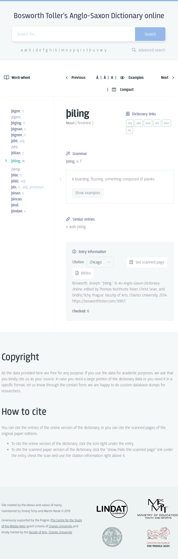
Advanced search (148, 50)
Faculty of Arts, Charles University (50, 532)
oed (130, 124)
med (148, 124)
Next (167, 77)
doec (166, 124)
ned (138, 124)
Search (150, 34)
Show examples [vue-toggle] (87, 193)
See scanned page (147, 262)
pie (129, 131)
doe (157, 124)
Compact (123, 89)
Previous (76, 77)
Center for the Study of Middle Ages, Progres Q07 (158, 537)
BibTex (83, 273)
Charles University (61, 526)
